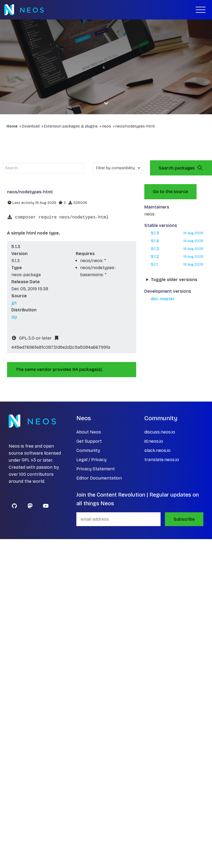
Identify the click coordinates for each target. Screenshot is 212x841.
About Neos (88, 432)
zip (14, 317)
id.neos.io (153, 441)
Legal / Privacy (91, 459)
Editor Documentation (99, 478)
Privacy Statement (95, 468)
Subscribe (184, 519)
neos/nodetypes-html (135, 126)
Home (12, 126)
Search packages (181, 168)
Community (88, 450)
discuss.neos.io (159, 432)
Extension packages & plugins (71, 126)
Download (31, 126)
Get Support (89, 441)
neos (106, 126)
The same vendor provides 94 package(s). (59, 369)
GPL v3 (29, 460)
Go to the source (170, 191)
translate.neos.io (161, 459)
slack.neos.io (157, 450)
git (14, 302)
